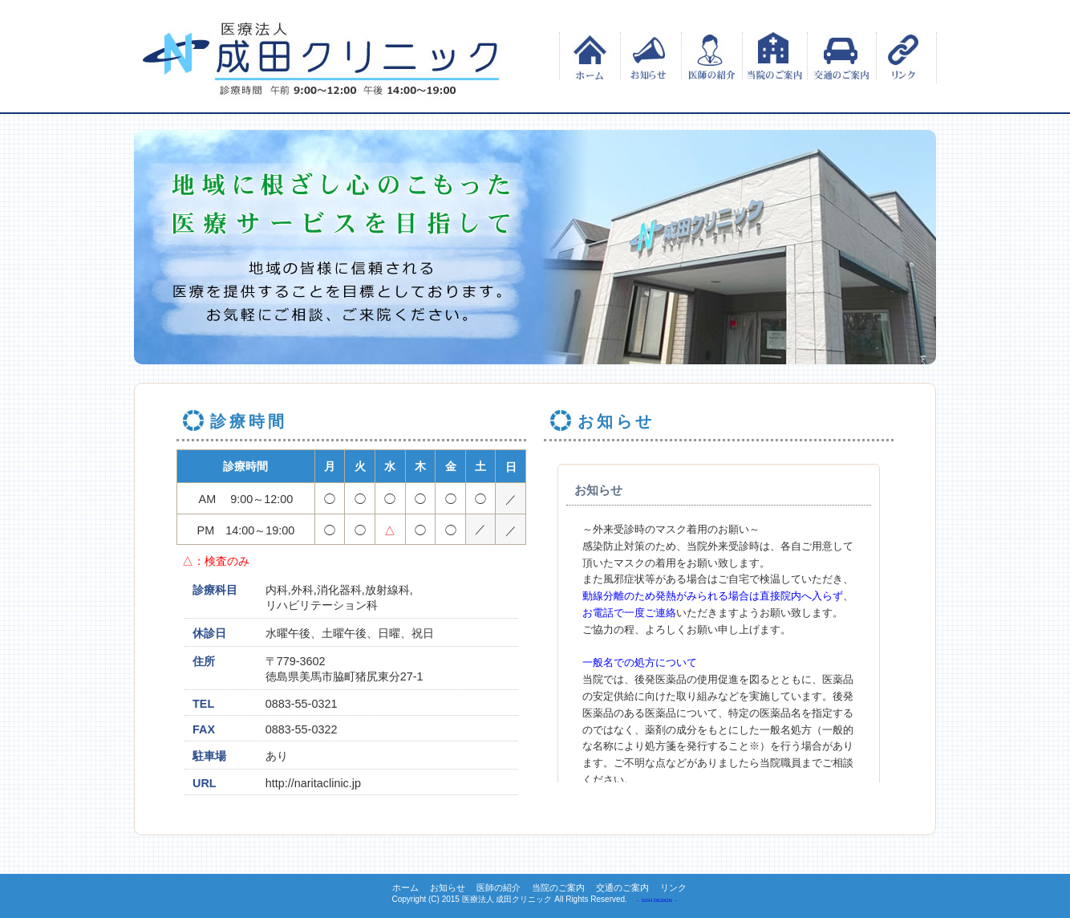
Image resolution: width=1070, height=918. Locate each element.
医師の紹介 (709, 56)
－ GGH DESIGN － (657, 900)
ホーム (587, 56)
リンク (904, 56)
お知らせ (648, 56)
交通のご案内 (839, 56)
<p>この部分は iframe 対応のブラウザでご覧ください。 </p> (719, 615)
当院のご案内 (774, 56)
